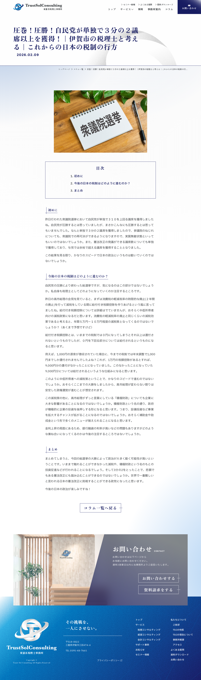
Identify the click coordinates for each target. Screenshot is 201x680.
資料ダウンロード (180, 655)
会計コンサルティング (149, 640)
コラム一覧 (79, 69)
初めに (78, 176)
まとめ (78, 191)
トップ (139, 620)
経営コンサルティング (149, 635)
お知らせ (140, 650)
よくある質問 (177, 650)
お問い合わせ (177, 660)
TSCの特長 (178, 630)
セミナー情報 (142, 655)
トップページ (64, 69)
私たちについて (179, 620)
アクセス (177, 645)
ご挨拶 (176, 625)
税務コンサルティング (149, 630)
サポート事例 (142, 645)
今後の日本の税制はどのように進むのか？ (102, 183)
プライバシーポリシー (109, 661)
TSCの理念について (183, 635)
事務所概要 (178, 640)
